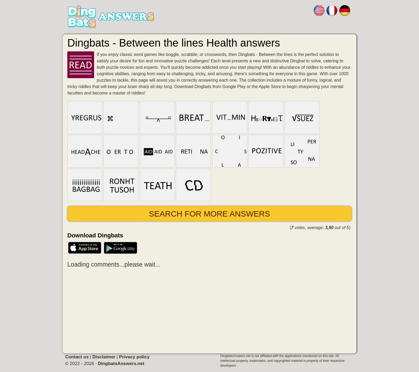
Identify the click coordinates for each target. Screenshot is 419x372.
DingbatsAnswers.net (121, 363)
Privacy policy (134, 356)
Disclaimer (103, 356)
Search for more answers (209, 213)
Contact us (77, 356)
